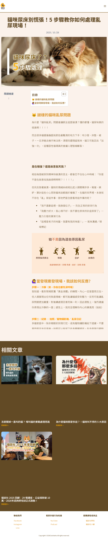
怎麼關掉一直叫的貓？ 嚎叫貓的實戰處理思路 (25, 421)
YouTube (54, 520)
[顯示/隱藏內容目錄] (62, 94)
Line (17, 528)
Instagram (18, 524)
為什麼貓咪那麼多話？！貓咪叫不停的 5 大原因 (81, 421)
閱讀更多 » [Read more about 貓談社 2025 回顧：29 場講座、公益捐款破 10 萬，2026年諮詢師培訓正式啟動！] (5, 504)
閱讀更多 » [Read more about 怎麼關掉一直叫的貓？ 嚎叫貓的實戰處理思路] (5, 425)
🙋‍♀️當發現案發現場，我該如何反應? (48, 102)
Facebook (18, 520)
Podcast (54, 524)
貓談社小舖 (90, 524)
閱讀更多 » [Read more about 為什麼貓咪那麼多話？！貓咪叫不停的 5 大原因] (60, 425)
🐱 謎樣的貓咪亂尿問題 (43, 99)
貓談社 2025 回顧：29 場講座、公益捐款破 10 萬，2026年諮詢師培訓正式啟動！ (25, 499)
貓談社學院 (90, 520)
